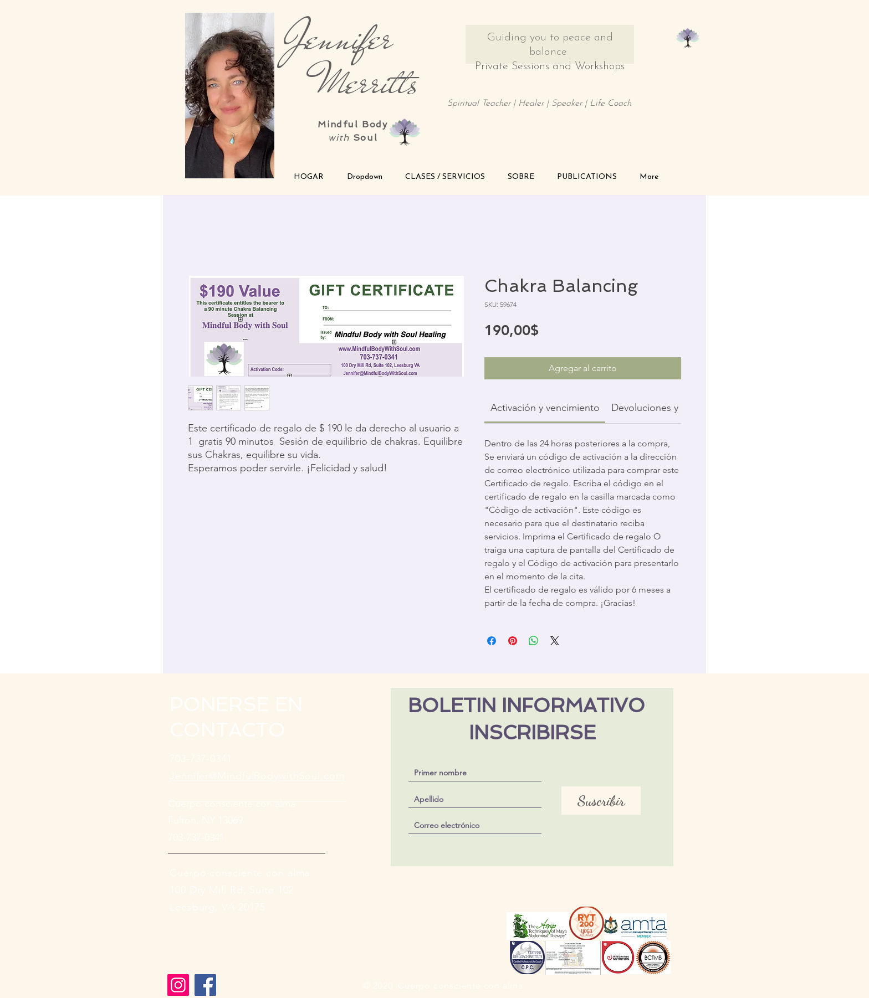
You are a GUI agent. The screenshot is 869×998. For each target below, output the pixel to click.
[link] (545, 408)
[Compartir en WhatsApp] (533, 640)
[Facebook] (205, 985)
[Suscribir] (601, 800)
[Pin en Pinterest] (512, 640)
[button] (364, 177)
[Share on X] (554, 640)
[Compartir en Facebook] (491, 640)
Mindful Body (352, 124)
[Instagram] (178, 985)
